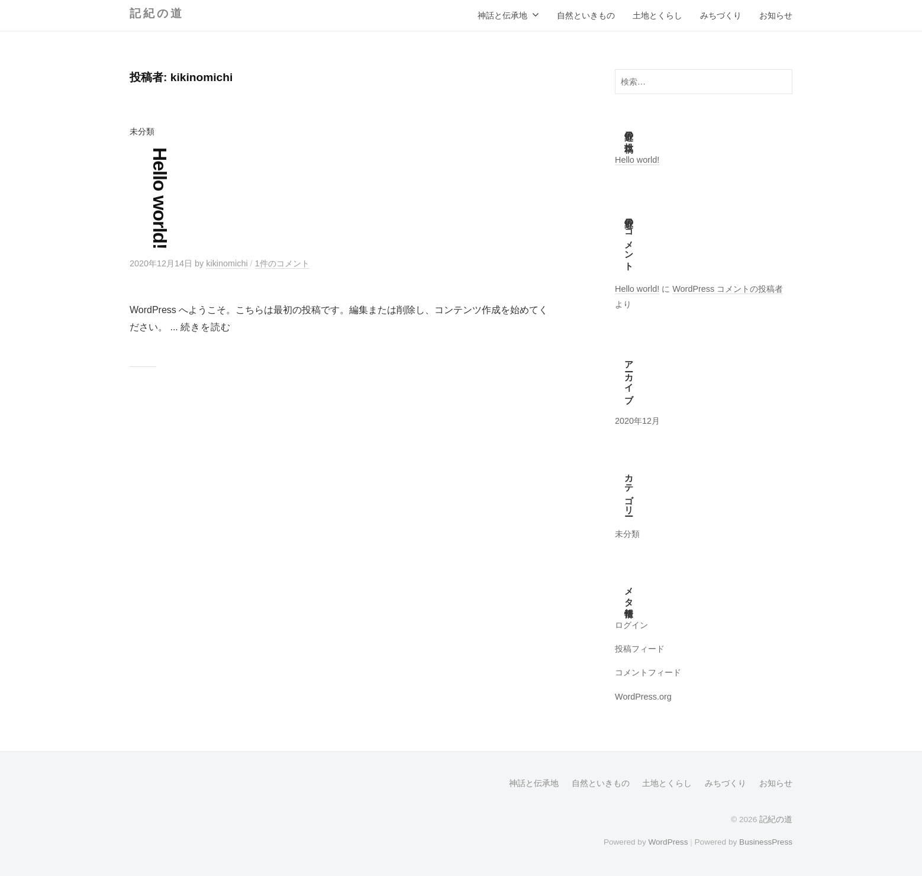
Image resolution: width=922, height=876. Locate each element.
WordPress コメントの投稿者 (727, 289)
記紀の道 (156, 13)
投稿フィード (640, 648)
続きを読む (205, 327)
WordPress (668, 842)
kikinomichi (226, 263)
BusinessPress (765, 842)
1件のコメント (282, 263)
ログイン (631, 625)
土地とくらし (657, 15)
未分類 (142, 131)
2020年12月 (637, 421)
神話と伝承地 (502, 15)
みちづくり (721, 15)
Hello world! (159, 198)
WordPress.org (643, 696)
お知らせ (775, 15)
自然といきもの (586, 15)
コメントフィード (648, 672)
